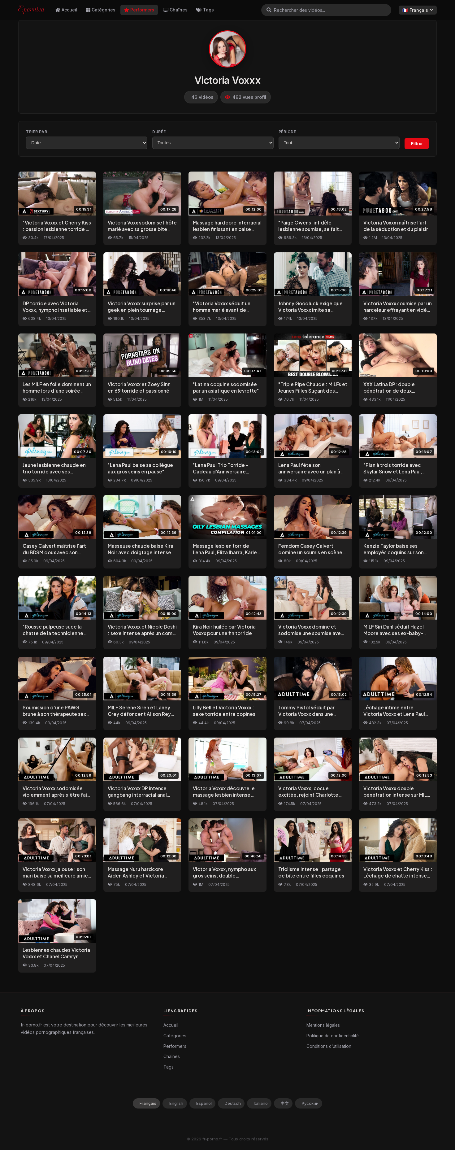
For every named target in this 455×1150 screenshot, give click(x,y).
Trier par (36, 131)
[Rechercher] (268, 9)
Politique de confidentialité (332, 1035)
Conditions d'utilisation (328, 1046)
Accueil (66, 9)
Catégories (100, 9)
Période (287, 131)
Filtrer (417, 143)
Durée (159, 131)
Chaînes (175, 9)
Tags (205, 9)
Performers (139, 9)
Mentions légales (323, 1025)
